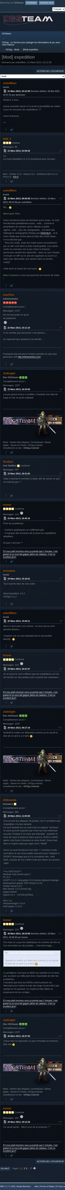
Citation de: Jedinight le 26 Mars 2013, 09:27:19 (30, 953)
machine (8, 294)
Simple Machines (23, 1186)
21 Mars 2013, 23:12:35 (19, 91)
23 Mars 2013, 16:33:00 (19, 389)
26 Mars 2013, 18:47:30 (19, 1036)
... (29, 1168)
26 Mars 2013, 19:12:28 (19, 1122)
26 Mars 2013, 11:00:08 (19, 816)
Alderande (9, 800)
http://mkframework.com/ (29, 357)
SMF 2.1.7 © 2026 (7, 1186)
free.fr (16, 177)
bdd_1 (7, 138)
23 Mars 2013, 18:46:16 (19, 518)
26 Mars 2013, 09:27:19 (19, 727)
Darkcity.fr (46, 233)
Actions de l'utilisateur (50, 71)
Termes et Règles (47, 1186)
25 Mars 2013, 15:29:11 (19, 621)
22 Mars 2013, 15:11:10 (19, 328)
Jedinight (9, 373)
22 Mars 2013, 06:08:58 (19, 198)
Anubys (8, 461)
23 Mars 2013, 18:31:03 (19, 473)
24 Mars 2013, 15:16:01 (19, 579)
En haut (5, 1168)
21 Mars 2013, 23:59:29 (19, 151)
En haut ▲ (60, 1186)
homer (7, 504)
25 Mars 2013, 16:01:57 (19, 669)
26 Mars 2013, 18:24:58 (19, 933)
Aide (36, 1186)
